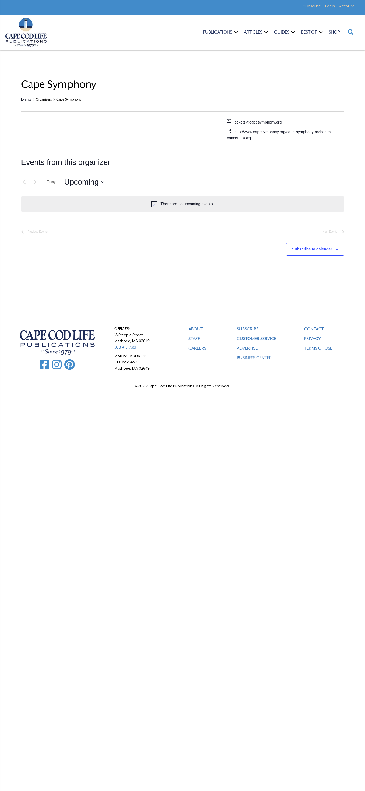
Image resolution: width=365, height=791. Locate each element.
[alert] (182, 204)
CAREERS (197, 348)
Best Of (309, 32)
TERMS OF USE (318, 348)
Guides (281, 32)
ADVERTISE (247, 348)
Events (26, 99)
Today (51, 182)
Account (346, 6)
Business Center (254, 357)
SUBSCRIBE (247, 329)
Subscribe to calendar (312, 249)
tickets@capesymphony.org (258, 122)
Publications (217, 32)
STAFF (194, 338)
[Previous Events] (24, 182)
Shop (334, 32)
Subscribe (312, 6)
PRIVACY (312, 338)
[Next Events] (35, 182)
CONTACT (314, 329)
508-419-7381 (125, 347)
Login (330, 6)
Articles (253, 32)
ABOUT (195, 329)
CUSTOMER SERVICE (256, 338)
